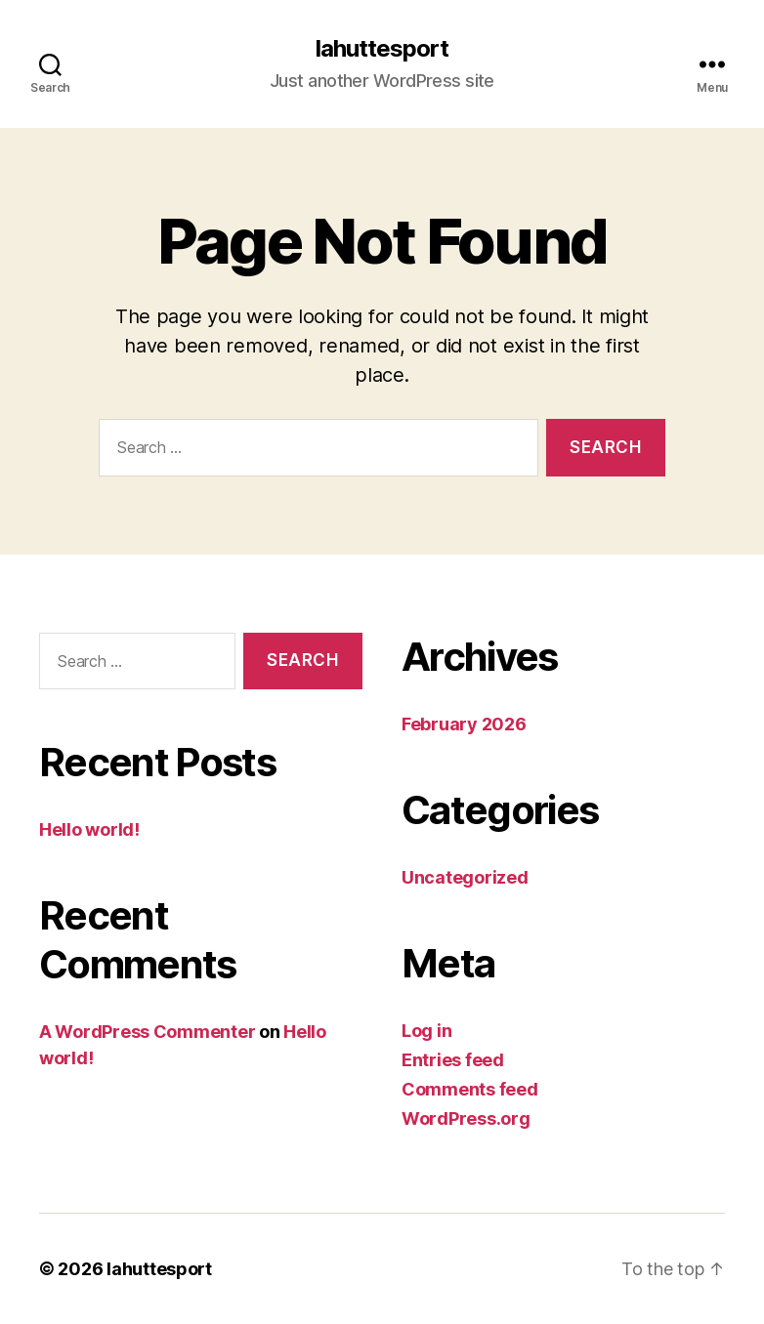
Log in (426, 1030)
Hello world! (89, 829)
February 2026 (464, 724)
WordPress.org (466, 1118)
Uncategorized (465, 877)
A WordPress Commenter (147, 1031)
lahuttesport (382, 49)
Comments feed (470, 1089)
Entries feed (453, 1060)
